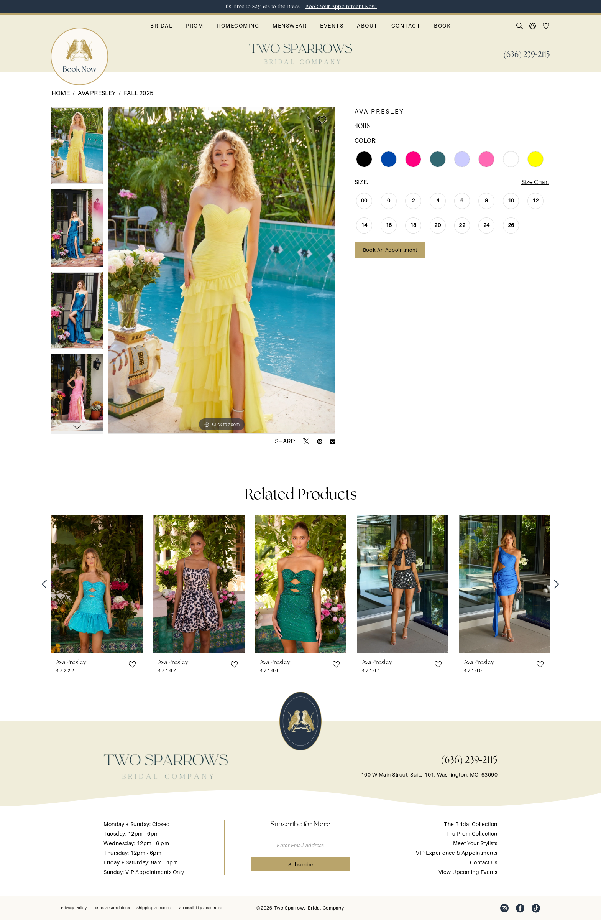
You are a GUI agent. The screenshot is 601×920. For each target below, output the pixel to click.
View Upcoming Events (468, 872)
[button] (533, 25)
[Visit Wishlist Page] (546, 25)
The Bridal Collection (471, 824)
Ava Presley (96, 93)
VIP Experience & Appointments (457, 853)
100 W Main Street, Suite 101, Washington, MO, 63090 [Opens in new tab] (429, 775)
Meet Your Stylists (475, 843)
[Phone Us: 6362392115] (526, 54)
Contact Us (484, 862)
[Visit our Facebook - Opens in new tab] (520, 908)
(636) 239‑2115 (469, 760)
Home (60, 93)
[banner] (300, 53)
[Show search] (520, 25)
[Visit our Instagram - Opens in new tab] (504, 908)
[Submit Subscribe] (300, 864)
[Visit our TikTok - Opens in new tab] (536, 908)
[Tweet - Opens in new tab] (306, 441)
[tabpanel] (77, 148)
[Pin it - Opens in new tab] (319, 441)
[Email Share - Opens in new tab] (332, 441)
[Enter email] (300, 845)
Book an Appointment (390, 250)
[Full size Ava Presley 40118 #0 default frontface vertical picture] (221, 270)
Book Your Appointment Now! (341, 6)
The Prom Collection (471, 834)
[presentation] (97, 584)
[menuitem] (526, 54)
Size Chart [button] (535, 182)
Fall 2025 (138, 93)
